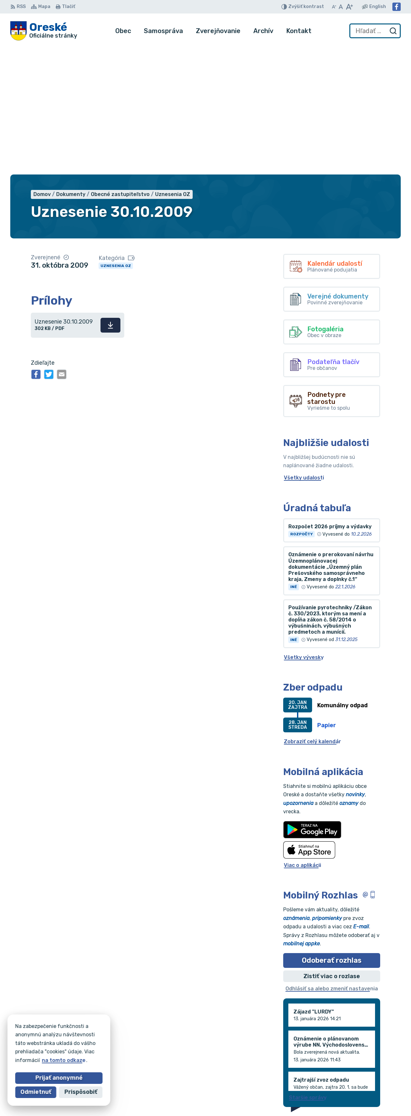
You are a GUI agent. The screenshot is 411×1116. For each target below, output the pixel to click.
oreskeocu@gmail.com (372, 1077)
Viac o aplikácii (302, 736)
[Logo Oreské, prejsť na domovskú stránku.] (43, 30)
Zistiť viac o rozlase (331, 847)
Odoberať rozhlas (332, 831)
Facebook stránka (367, 1084)
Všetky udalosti (304, 349)
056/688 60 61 (362, 1070)
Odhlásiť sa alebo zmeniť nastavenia (331, 860)
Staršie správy (308, 969)
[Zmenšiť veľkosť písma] (333, 6)
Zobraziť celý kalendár (312, 613)
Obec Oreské (68, 1043)
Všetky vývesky (304, 528)
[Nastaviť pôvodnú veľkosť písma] (340, 6)
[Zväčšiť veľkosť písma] (349, 6)
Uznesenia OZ (116, 137)
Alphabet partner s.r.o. (105, 1037)
